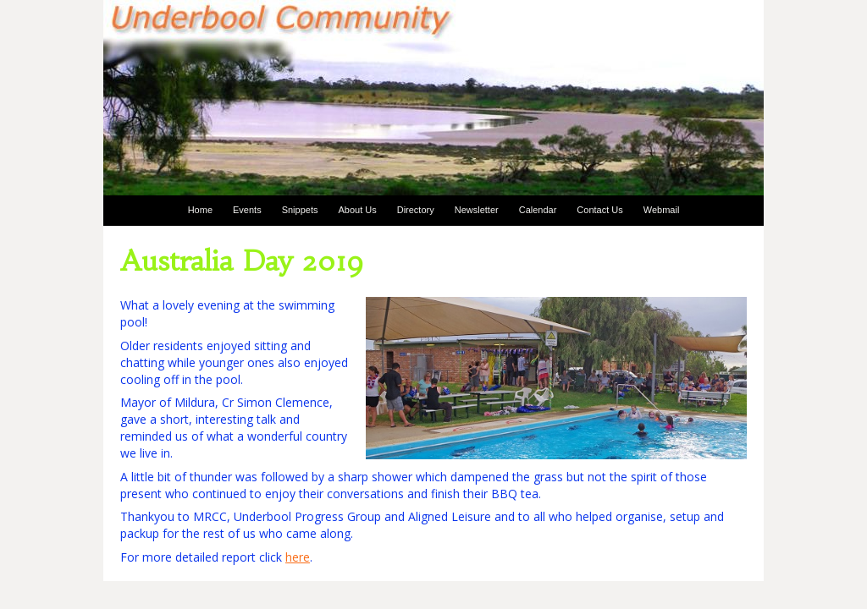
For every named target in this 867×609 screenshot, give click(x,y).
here (297, 557)
